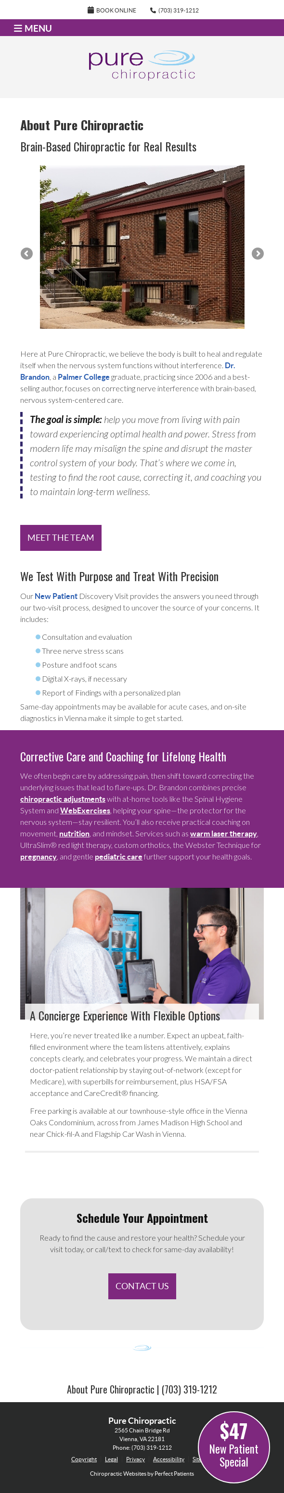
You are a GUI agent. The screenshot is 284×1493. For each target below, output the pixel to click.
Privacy (135, 1459)
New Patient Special (234, 1443)
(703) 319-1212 (178, 10)
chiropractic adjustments (62, 799)
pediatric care (118, 856)
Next (257, 254)
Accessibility (168, 1459)
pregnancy (38, 856)
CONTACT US (142, 1286)
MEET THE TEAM (60, 538)
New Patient (56, 596)
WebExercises (85, 810)
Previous (27, 254)
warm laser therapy (223, 833)
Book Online (112, 9)
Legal (111, 1459)
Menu (33, 28)
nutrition (74, 833)
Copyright (84, 1459)
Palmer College (84, 377)
